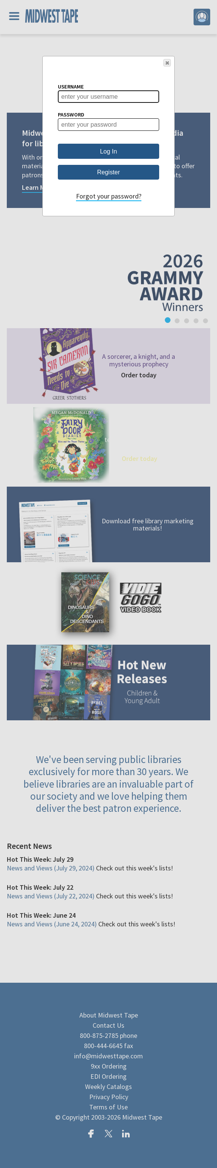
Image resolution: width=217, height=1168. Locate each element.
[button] (167, 63)
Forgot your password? (108, 196)
